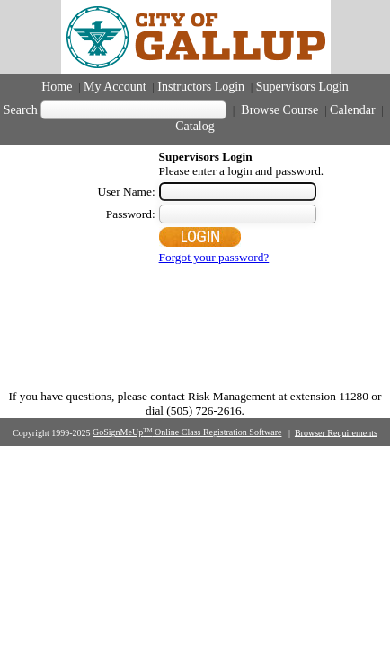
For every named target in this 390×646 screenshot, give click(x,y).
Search (21, 110)
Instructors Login (200, 86)
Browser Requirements (336, 432)
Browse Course (280, 110)
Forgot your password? (214, 257)
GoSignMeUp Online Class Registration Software (187, 432)
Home (56, 86)
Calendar (353, 110)
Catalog (195, 126)
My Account (115, 86)
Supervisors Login (302, 86)
